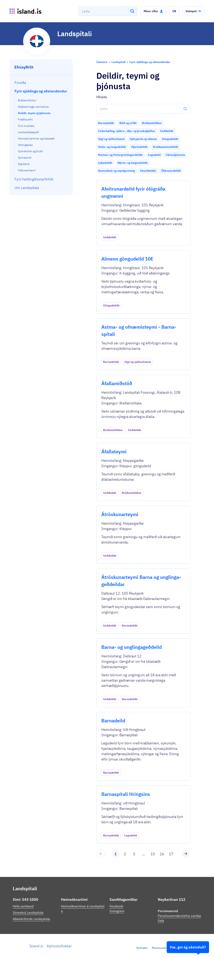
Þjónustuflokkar (59, 946)
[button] (153, 11)
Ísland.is (36, 946)
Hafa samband (23, 906)
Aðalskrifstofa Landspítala (31, 919)
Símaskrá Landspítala (28, 912)
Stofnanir (142, 948)
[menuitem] (41, 82)
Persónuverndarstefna (166, 948)
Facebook (116, 906)
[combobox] (108, 11)
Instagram (116, 911)
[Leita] (132, 11)
